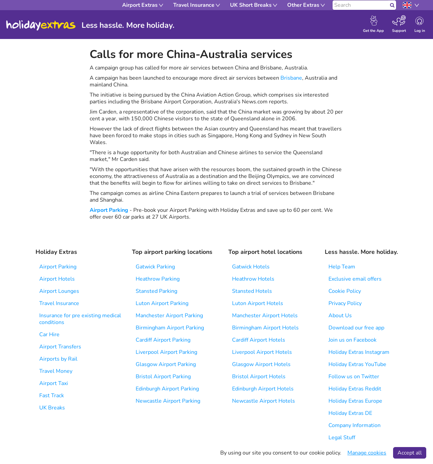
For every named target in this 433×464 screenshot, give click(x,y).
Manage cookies (366, 452)
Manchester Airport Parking (169, 315)
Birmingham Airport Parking (170, 327)
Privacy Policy (345, 303)
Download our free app (356, 327)
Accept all (409, 453)
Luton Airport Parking (162, 303)
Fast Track (51, 395)
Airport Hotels (57, 279)
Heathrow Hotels (253, 279)
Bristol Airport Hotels (259, 376)
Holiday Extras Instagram (358, 352)
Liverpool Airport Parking (166, 352)
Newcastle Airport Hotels (263, 401)
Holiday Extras (41, 25)
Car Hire (49, 334)
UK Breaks (52, 407)
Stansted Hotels (252, 291)
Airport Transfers (60, 346)
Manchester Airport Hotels (265, 315)
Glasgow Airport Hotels (261, 364)
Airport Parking (109, 210)
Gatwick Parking (155, 266)
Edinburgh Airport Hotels (263, 388)
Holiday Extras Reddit (354, 388)
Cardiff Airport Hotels (258, 340)
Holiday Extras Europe (355, 401)
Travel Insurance (59, 303)
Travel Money (55, 371)
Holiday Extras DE (350, 413)
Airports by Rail (58, 359)
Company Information (354, 425)
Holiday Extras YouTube (357, 364)
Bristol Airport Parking (163, 376)
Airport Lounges (59, 291)
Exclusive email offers (355, 279)
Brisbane (291, 78)
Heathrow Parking (158, 279)
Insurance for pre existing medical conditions (80, 319)
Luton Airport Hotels (257, 303)
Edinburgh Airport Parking (167, 388)
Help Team (341, 266)
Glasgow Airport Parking (166, 364)
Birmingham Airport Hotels (265, 327)
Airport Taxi (53, 383)
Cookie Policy (344, 291)
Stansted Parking (156, 291)
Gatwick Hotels (251, 266)
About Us (340, 315)
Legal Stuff (341, 437)
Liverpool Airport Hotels (262, 352)
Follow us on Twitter (353, 376)
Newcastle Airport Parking (168, 401)
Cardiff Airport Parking (163, 340)
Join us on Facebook (352, 340)
